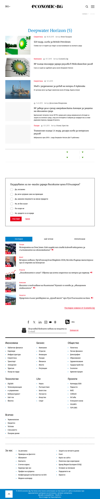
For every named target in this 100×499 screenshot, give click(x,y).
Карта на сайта (64, 458)
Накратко (22, 295)
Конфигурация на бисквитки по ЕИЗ (32, 475)
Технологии (12, 379)
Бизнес (40, 343)
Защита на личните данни (69, 451)
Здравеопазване (76, 361)
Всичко (9, 414)
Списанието (12, 430)
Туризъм (11, 368)
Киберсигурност (14, 394)
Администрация (76, 372)
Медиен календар (25, 478)
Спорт (41, 401)
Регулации (43, 368)
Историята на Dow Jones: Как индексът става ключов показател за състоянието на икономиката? (52, 248)
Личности (42, 394)
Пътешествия (44, 387)
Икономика (11, 343)
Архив (27, 219)
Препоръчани (79, 239)
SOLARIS (73, 404)
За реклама (22, 451)
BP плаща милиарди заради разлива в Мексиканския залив (63, 64)
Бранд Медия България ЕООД (70, 464)
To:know (11, 426)
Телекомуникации (15, 387)
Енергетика (38, 37)
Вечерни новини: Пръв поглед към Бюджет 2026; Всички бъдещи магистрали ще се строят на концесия (56, 261)
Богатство (42, 390)
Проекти (72, 379)
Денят (21, 257)
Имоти (41, 365)
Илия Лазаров (66, 37)
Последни (19, 239)
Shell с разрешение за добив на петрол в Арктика (59, 86)
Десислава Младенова (58, 103)
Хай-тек (11, 397)
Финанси (42, 361)
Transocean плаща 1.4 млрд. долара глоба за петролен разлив (61, 132)
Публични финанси (15, 348)
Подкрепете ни (64, 471)
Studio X (58, 495)
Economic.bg (63, 59)
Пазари (37, 126)
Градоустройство (76, 365)
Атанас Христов (62, 126)
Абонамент (22, 458)
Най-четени (48, 239)
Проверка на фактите (26, 454)
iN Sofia (73, 397)
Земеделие (12, 365)
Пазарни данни (13, 433)
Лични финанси (76, 351)
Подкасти (74, 387)
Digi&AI (10, 384)
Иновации (43, 354)
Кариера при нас (24, 468)
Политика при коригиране (69, 461)
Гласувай (16, 219)
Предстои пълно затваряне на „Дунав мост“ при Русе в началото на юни (56, 298)
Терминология (13, 419)
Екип (61, 454)
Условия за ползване (67, 468)
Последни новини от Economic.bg (79, 308)
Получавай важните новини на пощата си (47, 329)
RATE (72, 390)
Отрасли (22, 270)
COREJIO (73, 394)
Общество (73, 343)
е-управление (13, 390)
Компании (38, 59)
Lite (38, 379)
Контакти (22, 461)
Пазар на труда (13, 372)
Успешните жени (76, 401)
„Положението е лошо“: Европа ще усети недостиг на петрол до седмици (56, 272)
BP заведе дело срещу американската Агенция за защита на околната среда (63, 109)
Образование (75, 358)
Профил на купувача (26, 471)
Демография (75, 354)
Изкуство (42, 397)
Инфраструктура (14, 354)
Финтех (11, 401)
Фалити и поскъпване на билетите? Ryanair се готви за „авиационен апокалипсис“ (52, 286)
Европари (11, 351)
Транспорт (12, 361)
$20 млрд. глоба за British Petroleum (52, 42)
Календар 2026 (75, 384)
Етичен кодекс (24, 464)
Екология (73, 368)
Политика (74, 348)
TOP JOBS (73, 408)
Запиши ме (74, 330)
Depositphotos (56, 497)
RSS (70, 322)
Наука (41, 384)
